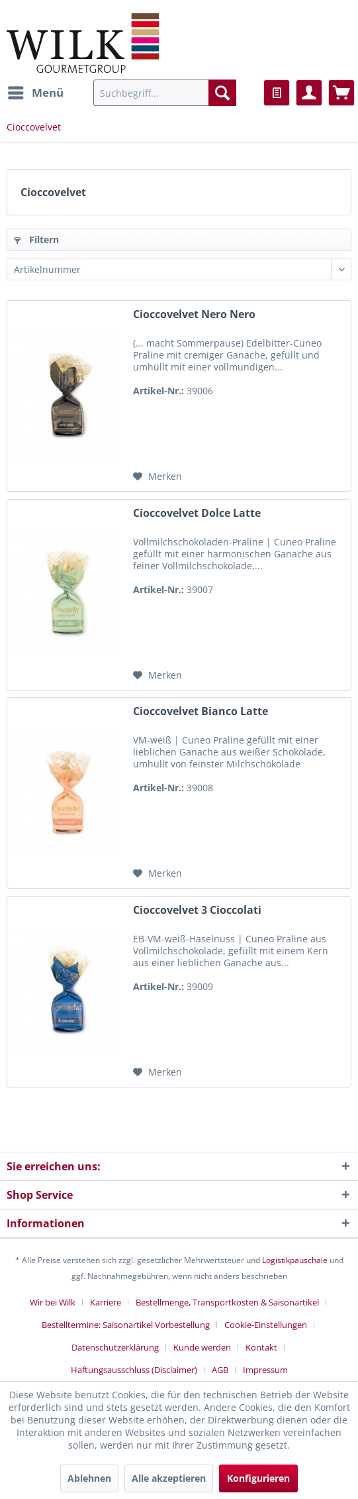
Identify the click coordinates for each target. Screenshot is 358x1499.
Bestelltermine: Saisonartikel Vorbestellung (126, 1325)
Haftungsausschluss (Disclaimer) (134, 1370)
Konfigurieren (258, 1478)
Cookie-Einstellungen (265, 1325)
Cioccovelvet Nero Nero (194, 314)
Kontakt (261, 1347)
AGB (220, 1370)
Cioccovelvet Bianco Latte (200, 711)
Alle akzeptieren (169, 1478)
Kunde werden (202, 1347)
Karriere (105, 1302)
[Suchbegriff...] (164, 93)
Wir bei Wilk (52, 1302)
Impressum (265, 1370)
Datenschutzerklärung (115, 1347)
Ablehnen (89, 1478)
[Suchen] (222, 93)
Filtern (36, 239)
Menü (36, 91)
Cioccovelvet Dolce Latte (197, 513)
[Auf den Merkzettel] (157, 476)
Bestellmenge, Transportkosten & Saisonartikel (227, 1302)
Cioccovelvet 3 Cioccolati (197, 910)
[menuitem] (35, 93)
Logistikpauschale (295, 1260)
